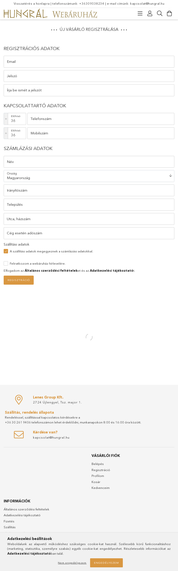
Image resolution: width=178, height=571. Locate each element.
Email (11, 61)
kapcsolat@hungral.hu (147, 3)
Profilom (98, 476)
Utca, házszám (19, 218)
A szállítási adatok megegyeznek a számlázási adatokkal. (51, 251)
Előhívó (16, 116)
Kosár (96, 482)
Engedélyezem (106, 562)
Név (10, 161)
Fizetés (9, 521)
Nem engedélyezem (72, 562)
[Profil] (150, 13)
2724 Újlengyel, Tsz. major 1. (57, 402)
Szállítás (10, 527)
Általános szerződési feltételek (26, 509)
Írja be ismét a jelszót (24, 90)
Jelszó (12, 76)
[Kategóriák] (140, 13)
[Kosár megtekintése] (169, 13)
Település (15, 204)
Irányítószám (17, 190)
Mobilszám (39, 133)
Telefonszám (41, 118)
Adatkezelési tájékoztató (22, 515)
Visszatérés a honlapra (32, 3)
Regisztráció (19, 280)
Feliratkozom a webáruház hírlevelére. (37, 263)
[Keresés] (160, 13)
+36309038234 (91, 3)
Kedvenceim (101, 488)
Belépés (98, 464)
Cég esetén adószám (24, 233)
